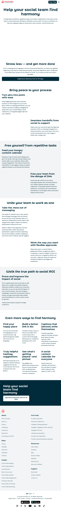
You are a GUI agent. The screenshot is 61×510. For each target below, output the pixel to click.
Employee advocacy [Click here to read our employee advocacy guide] (7, 481)
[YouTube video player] (30, 42)
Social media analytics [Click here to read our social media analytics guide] (8, 466)
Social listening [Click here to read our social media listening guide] (6, 469)
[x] (25, 506)
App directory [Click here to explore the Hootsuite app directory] (35, 461)
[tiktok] (44, 506)
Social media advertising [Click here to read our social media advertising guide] (8, 486)
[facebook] (21, 506)
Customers (5, 430)
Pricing (3, 444)
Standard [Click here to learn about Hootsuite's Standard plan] (4, 447)
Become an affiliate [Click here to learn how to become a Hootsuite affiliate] (36, 464)
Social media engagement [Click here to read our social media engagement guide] (9, 478)
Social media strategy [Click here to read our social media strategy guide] (8, 463)
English (30, 493)
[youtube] (30, 506)
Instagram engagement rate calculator (42, 427)
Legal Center (12, 498)
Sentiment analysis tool (37, 421)
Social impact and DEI (8, 436)
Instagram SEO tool (36, 430)
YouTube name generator (38, 436)
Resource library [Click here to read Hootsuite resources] (35, 455)
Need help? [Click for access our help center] (34, 472)
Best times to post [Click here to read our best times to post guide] (7, 472)
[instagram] (17, 506)
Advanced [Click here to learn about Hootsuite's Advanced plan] (4, 449)
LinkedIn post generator (38, 433)
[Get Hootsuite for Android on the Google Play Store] (35, 502)
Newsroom (5, 433)
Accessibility (48, 498)
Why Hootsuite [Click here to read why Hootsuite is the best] (6, 418)
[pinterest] (39, 506)
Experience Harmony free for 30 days (30, 79)
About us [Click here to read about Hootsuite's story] (4, 421)
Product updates (36, 475)
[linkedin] (35, 506)
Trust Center (21, 498)
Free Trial (52, 2)
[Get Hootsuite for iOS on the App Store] (25, 502)
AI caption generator (37, 418)
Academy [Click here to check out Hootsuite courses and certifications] (33, 449)
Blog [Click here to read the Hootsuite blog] (32, 452)
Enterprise (4, 452)
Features (4, 455)
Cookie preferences (37, 498)
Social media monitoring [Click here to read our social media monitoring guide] (8, 483)
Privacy (28, 498)
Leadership (5, 427)
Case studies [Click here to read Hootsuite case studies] (34, 447)
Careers (4, 424)
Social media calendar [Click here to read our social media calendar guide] (8, 475)
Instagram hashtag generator (39, 424)
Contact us (34, 478)
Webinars (33, 458)
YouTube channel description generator (42, 439)
